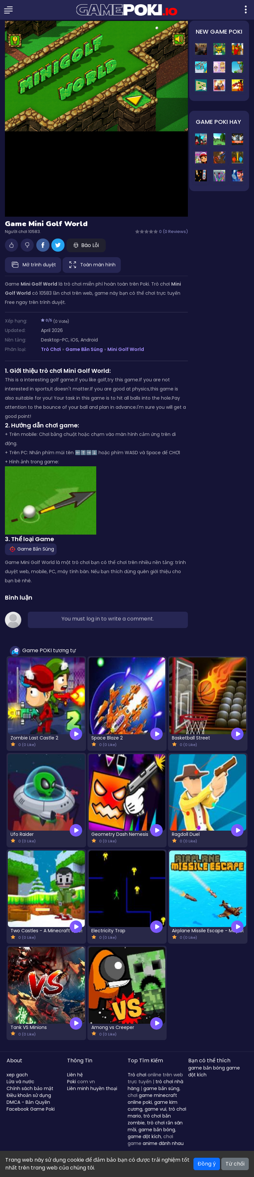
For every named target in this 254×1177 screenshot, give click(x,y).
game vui (155, 1109)
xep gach (17, 1074)
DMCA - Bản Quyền (28, 1102)
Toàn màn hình (92, 265)
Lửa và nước (20, 1081)
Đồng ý (207, 1164)
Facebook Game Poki (31, 1109)
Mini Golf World (125, 349)
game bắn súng (161, 1088)
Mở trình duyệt (33, 265)
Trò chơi (137, 1074)
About (14, 1060)
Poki (71, 1081)
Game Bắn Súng (84, 349)
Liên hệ (75, 1074)
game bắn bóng (156, 1129)
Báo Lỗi (86, 245)
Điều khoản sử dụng (29, 1095)
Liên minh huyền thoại (92, 1088)
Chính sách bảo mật (30, 1088)
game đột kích (144, 1136)
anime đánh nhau (163, 1143)
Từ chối (235, 1164)
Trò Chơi (51, 349)
